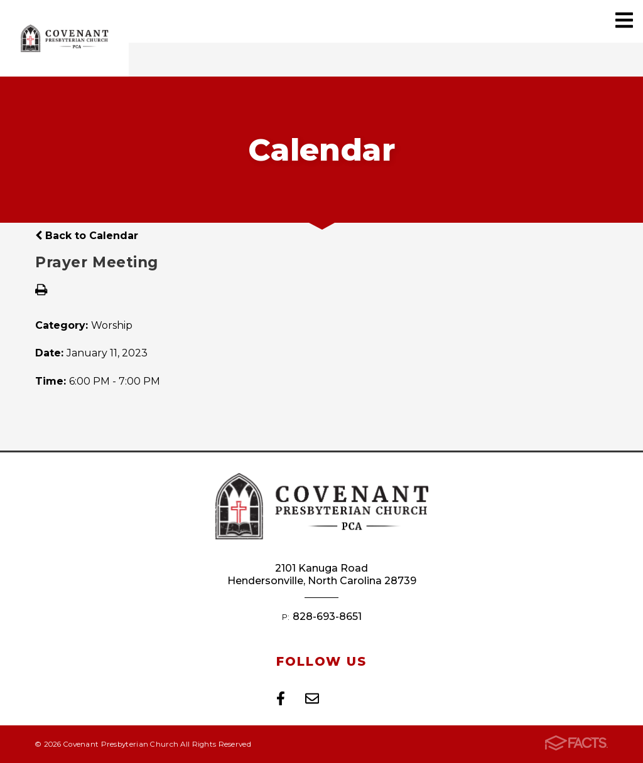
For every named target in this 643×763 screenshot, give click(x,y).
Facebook (280, 698)
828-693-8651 (327, 616)
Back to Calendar (86, 236)
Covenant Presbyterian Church (64, 38)
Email (312, 698)
